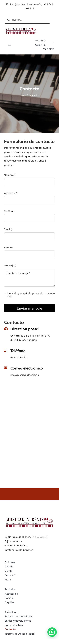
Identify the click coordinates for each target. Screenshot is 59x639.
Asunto (8, 247)
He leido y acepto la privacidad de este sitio (31, 295)
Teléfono (9, 211)
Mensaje (10, 265)
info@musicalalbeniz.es (24, 374)
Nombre (9, 174)
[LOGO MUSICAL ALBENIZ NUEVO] (21, 28)
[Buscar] (8, 20)
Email (8, 229)
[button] (52, 632)
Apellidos (10, 193)
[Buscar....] (27, 20)
